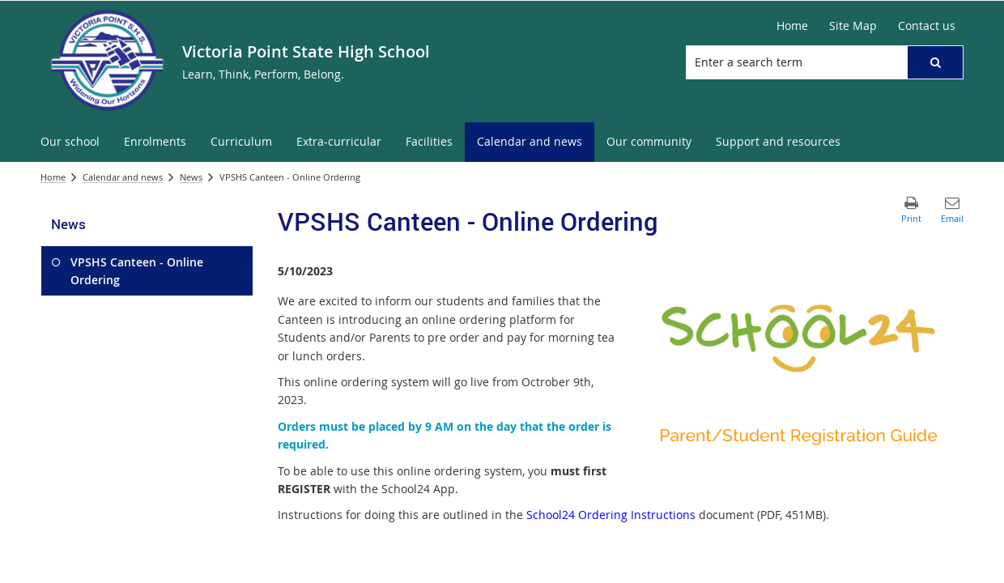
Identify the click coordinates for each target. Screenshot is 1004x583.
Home (53, 177)
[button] (935, 62)
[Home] (792, 26)
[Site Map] (853, 26)
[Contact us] (927, 26)
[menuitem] (70, 142)
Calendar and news (123, 177)
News (191, 177)
